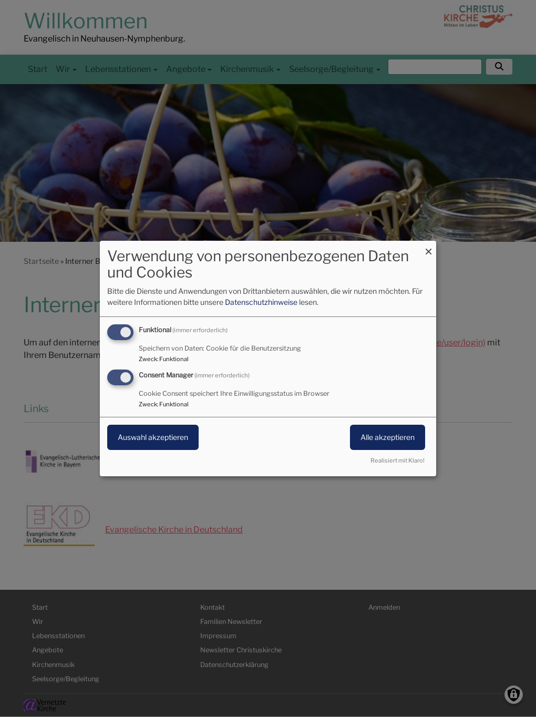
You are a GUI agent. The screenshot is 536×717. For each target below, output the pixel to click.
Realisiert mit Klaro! (397, 460)
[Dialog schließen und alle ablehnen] (428, 247)
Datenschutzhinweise (261, 302)
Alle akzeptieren (387, 437)
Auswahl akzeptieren (153, 437)
